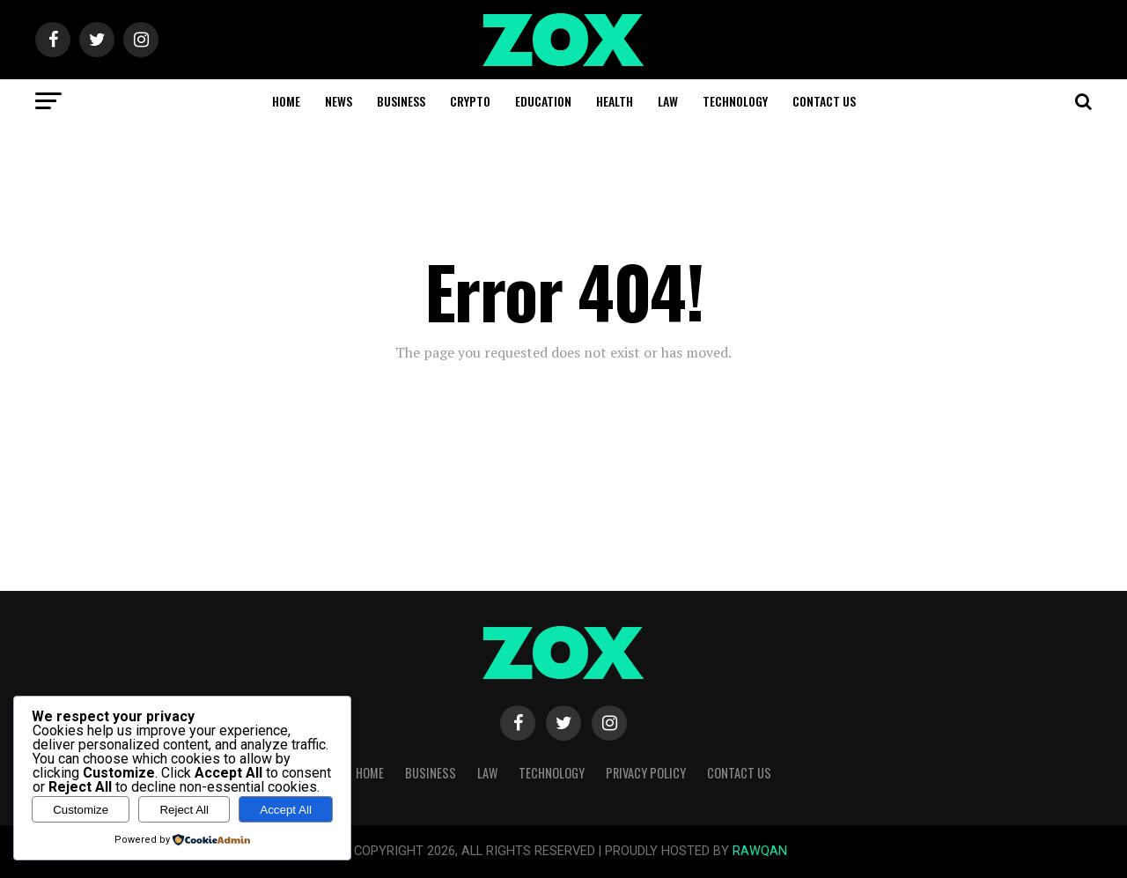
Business (401, 101)
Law (668, 101)
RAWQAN (760, 851)
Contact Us (824, 101)
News (338, 101)
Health (614, 101)
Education (543, 101)
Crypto (470, 101)
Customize (80, 809)
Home (286, 101)
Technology (735, 101)
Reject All (184, 809)
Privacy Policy (646, 773)
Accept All (286, 809)
